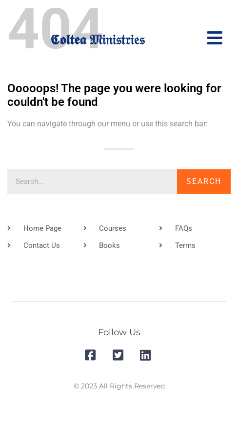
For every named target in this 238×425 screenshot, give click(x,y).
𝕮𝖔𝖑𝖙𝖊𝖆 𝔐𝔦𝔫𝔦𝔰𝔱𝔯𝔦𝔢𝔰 (97, 39)
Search (203, 181)
